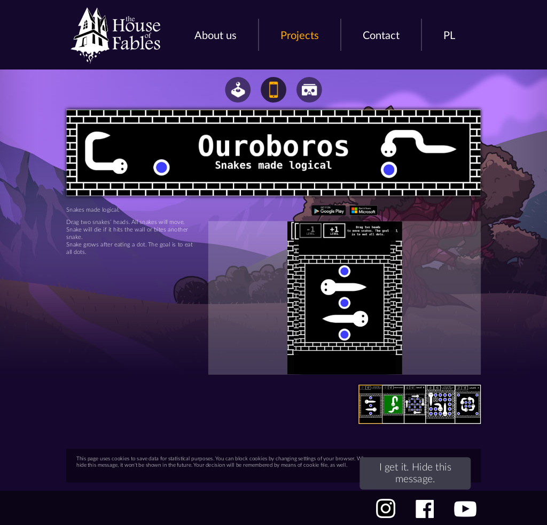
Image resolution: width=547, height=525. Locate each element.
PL (449, 35)
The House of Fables (115, 35)
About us (215, 35)
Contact (381, 35)
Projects (299, 35)
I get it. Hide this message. (432, 465)
